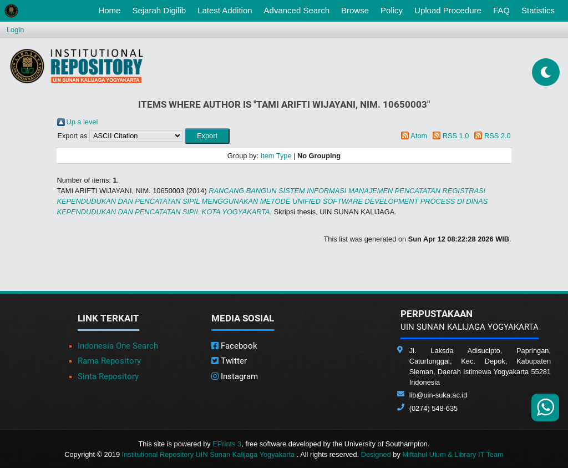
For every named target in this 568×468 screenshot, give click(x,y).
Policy (392, 10)
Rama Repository (109, 361)
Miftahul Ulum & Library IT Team (452, 454)
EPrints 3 (226, 444)
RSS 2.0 (497, 136)
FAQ (501, 10)
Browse (355, 10)
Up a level (82, 122)
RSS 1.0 (456, 136)
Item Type (276, 156)
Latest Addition (224, 10)
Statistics (538, 10)
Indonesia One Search (118, 346)
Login (15, 30)
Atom (418, 136)
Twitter (229, 361)
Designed (376, 454)
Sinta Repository (108, 376)
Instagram (234, 376)
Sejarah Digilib (159, 10)
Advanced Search (296, 10)
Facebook (234, 346)
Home (111, 9)
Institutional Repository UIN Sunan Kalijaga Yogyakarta (209, 454)
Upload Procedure (447, 10)
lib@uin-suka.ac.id (438, 395)
